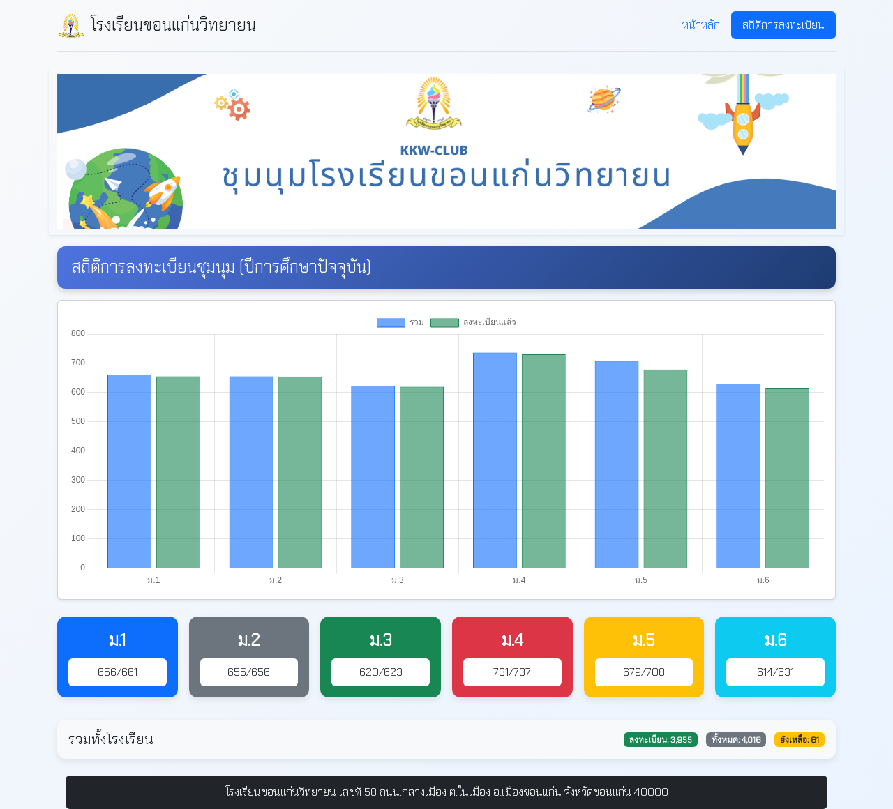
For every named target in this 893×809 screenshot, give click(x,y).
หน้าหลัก (701, 24)
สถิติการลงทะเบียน (783, 24)
